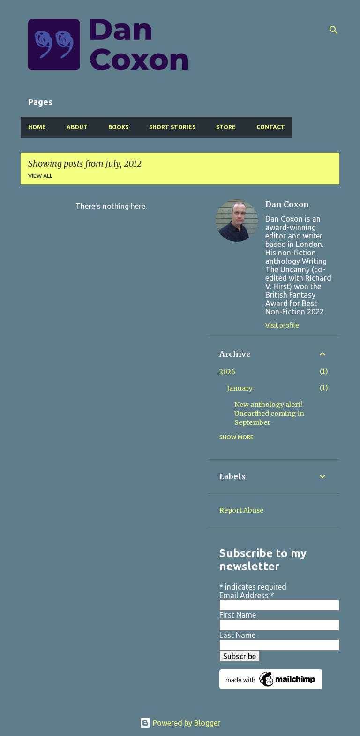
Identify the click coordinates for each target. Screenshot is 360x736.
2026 (227, 372)
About (77, 127)
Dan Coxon (287, 204)
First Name (237, 615)
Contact (270, 127)
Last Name (237, 635)
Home (37, 127)
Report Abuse (241, 510)
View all (40, 176)
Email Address (246, 595)
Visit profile (282, 325)
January (240, 388)
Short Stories (172, 127)
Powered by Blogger (180, 723)
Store (226, 127)
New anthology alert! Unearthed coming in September (269, 413)
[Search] (333, 30)
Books (118, 127)
